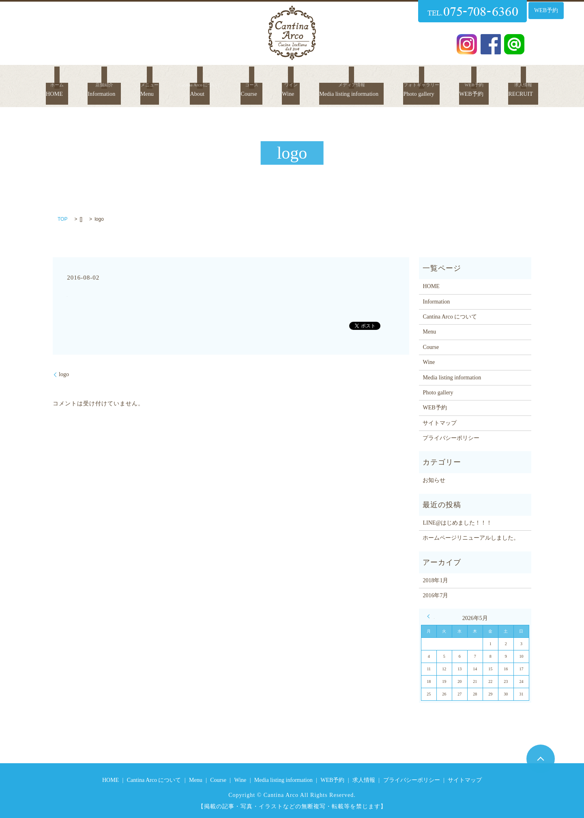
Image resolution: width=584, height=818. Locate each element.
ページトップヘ (540, 759)
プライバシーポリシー (451, 438)
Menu (135, 78)
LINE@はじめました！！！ (457, 523)
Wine (277, 78)
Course (237, 78)
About (185, 78)
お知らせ (434, 480)
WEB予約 (546, 10)
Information (87, 78)
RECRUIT (542, 78)
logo (64, 374)
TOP (62, 219)
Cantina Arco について (450, 317)
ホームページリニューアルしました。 (471, 538)
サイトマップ (440, 423)
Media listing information (347, 78)
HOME (36, 78)
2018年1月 (435, 580)
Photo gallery (430, 78)
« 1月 (430, 616)
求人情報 (363, 780)
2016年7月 (435, 595)
